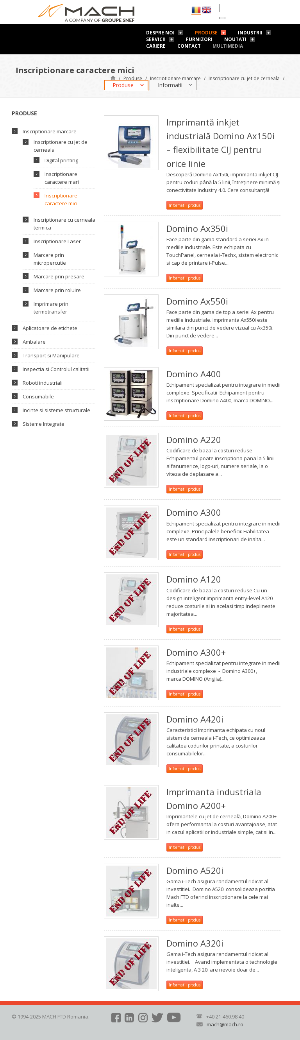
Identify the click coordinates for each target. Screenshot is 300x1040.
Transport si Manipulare (51, 355)
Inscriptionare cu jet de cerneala (244, 78)
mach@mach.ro (225, 1024)
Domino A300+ (196, 652)
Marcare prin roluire (57, 290)
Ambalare (34, 341)
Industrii (250, 32)
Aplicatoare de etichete (50, 328)
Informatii (170, 85)
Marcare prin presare (59, 276)
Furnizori (199, 39)
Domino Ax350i (197, 228)
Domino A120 (193, 579)
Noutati (235, 39)
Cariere (156, 46)
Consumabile (38, 396)
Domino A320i (194, 943)
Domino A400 (193, 374)
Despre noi (160, 32)
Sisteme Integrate (43, 423)
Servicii (156, 39)
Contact (189, 46)
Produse (206, 32)
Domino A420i (194, 719)
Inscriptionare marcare (175, 78)
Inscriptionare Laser (57, 241)
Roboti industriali (42, 382)
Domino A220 (193, 439)
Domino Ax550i (197, 301)
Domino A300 (193, 512)
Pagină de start (113, 77)
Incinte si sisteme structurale (56, 410)
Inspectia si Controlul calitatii (56, 369)
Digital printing (61, 160)
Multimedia (227, 46)
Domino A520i (194, 870)
